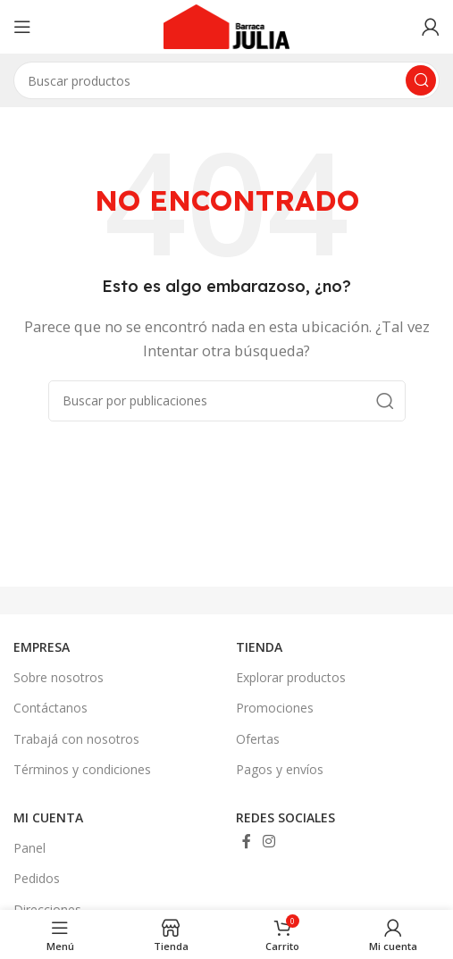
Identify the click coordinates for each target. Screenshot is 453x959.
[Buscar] (227, 400)
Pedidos (36, 878)
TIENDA (259, 646)
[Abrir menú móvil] (22, 27)
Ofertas (258, 738)
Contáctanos (50, 707)
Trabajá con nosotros (76, 738)
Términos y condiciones (82, 769)
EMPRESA (41, 646)
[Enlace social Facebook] (246, 841)
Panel (29, 847)
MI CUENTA (48, 817)
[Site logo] (227, 25)
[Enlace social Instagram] (269, 841)
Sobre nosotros (58, 677)
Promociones (275, 707)
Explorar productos (291, 677)
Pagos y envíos (279, 769)
